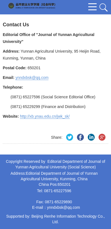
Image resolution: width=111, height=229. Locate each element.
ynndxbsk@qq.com (63, 207)
